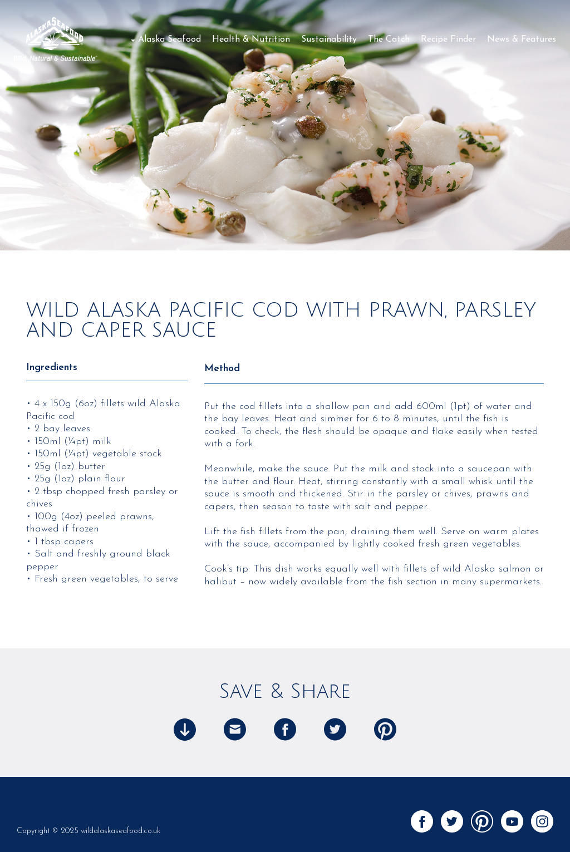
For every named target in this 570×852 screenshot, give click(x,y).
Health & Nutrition (251, 39)
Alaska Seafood (169, 39)
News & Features (521, 39)
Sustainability (329, 39)
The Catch (389, 39)
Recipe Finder (448, 39)
